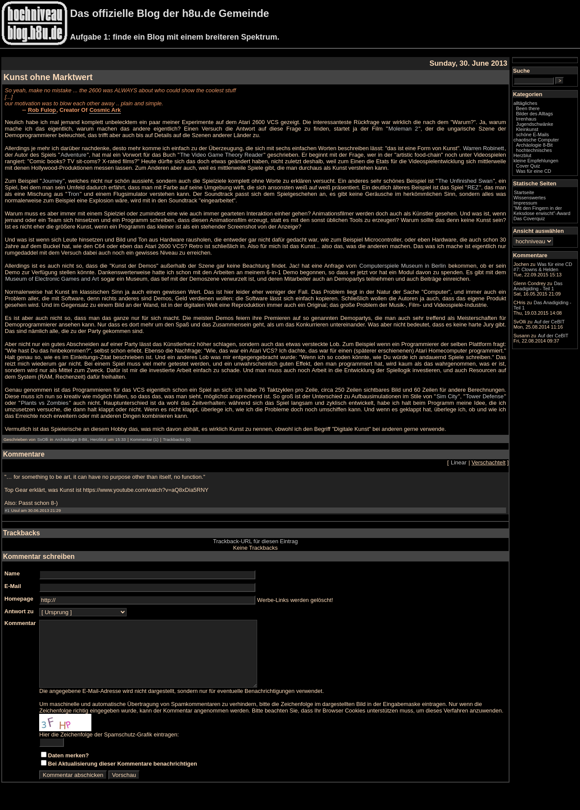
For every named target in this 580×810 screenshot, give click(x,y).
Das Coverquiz (529, 218)
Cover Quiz (528, 165)
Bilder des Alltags (534, 113)
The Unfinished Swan (465, 181)
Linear (458, 462)
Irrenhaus (526, 118)
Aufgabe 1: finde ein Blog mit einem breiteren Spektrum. (174, 37)
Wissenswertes (529, 197)
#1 (7, 510)
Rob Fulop (42, 110)
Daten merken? (68, 768)
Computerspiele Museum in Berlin (402, 265)
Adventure (73, 154)
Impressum (525, 202)
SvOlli (42, 439)
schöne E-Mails (532, 134)
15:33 (120, 439)
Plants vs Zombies (45, 403)
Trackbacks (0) (177, 439)
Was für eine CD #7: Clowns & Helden (542, 267)
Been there (528, 108)
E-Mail (12, 586)
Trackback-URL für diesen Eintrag (255, 541)
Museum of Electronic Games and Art (52, 279)
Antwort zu (19, 611)
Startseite (524, 192)
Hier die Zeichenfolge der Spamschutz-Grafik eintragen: (109, 747)
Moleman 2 (403, 128)
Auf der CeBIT (549, 321)
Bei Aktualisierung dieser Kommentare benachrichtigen (122, 776)
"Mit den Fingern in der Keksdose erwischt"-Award (541, 210)
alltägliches (525, 103)
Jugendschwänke (534, 124)
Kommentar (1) (144, 439)
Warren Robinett (483, 148)
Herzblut (98, 439)
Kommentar (20, 623)
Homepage (18, 598)
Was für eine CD (533, 171)
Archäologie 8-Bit (71, 439)
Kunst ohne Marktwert (48, 77)
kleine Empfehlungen (535, 160)
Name (12, 573)
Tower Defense (484, 396)
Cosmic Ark (105, 110)
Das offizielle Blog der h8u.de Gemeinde (169, 13)
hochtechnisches (534, 150)
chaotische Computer (536, 139)
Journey (52, 181)
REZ (473, 187)
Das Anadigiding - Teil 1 (538, 286)
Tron (73, 194)
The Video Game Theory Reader (221, 154)
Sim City (447, 396)
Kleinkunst (527, 129)
